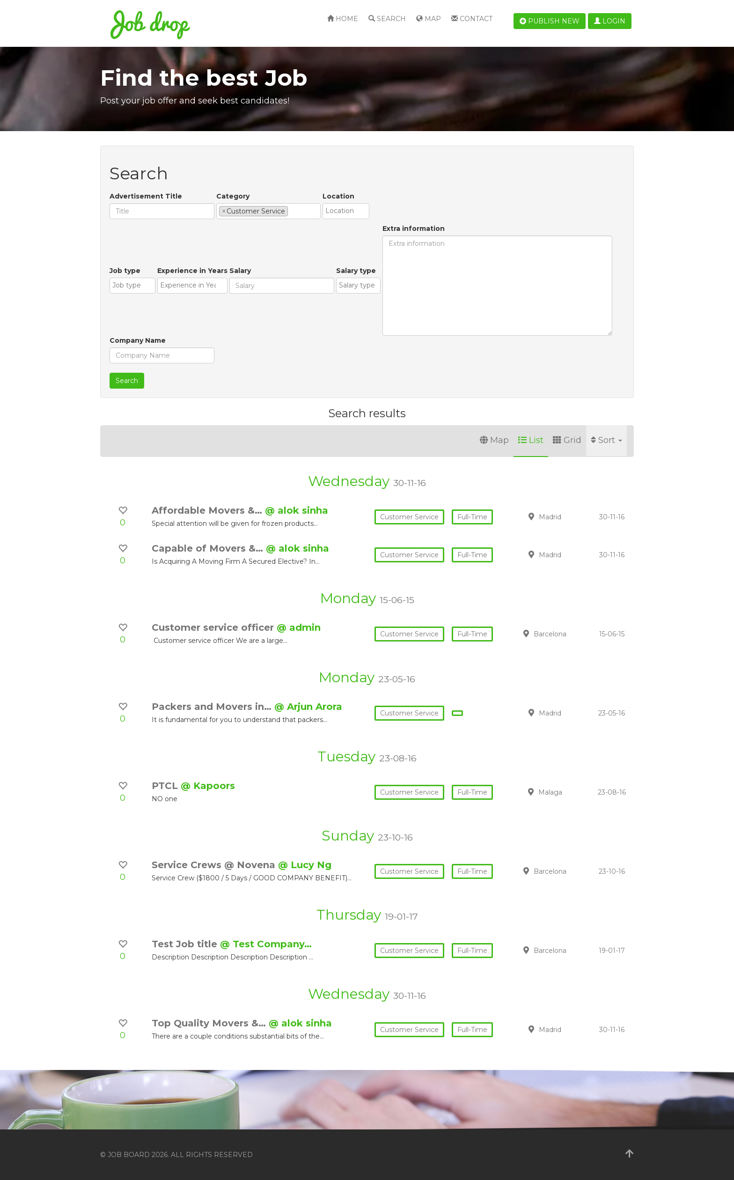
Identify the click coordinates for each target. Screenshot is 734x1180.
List (530, 440)
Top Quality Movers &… (210, 1023)
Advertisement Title (146, 196)
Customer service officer (214, 627)
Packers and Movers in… (213, 706)
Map (428, 19)
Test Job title (186, 944)
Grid (567, 440)
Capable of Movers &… (209, 548)
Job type (125, 270)
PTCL (166, 785)
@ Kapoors (208, 785)
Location (338, 196)
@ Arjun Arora (308, 706)
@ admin (299, 627)
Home (342, 19)
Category (233, 196)
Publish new (550, 21)
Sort (606, 440)
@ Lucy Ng (304, 864)
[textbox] (292, 210)
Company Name (138, 340)
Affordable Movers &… (208, 510)
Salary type (356, 270)
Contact (471, 19)
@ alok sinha (296, 510)
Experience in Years (192, 270)
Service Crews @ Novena (215, 864)
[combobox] (268, 211)
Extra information (413, 228)
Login (609, 21)
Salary (240, 270)
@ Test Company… (266, 944)
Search (387, 19)
